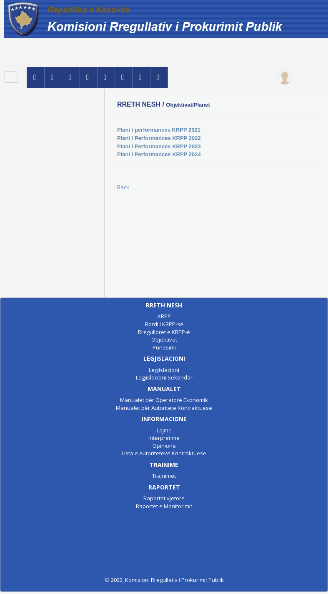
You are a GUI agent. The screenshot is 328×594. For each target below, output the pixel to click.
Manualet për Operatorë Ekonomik (164, 400)
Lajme (164, 430)
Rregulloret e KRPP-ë (164, 332)
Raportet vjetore (164, 498)
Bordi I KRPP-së (164, 324)
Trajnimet (164, 475)
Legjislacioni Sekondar (164, 377)
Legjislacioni (164, 370)
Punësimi (164, 347)
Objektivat (164, 339)
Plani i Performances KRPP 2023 (159, 146)
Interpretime (164, 438)
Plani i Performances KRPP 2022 (159, 138)
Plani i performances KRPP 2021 (158, 130)
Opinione (164, 445)
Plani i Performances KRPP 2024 (159, 154)
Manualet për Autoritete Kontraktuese (164, 408)
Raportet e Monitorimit (164, 506)
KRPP (164, 316)
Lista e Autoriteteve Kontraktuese (164, 453)
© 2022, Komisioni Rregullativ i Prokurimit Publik (164, 580)
